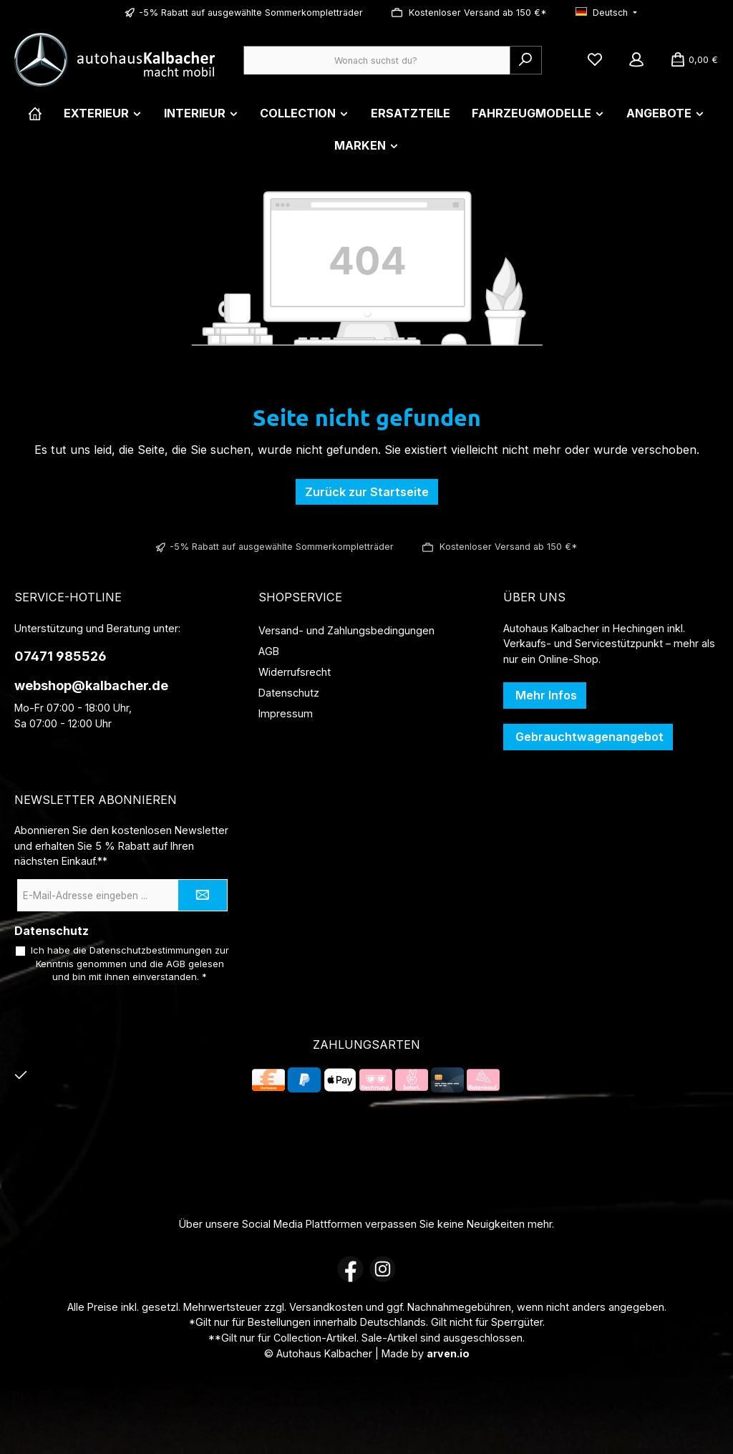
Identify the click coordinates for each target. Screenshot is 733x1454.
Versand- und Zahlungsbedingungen (346, 630)
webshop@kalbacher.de (91, 685)
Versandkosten (326, 1307)
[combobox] (376, 60)
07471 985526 (60, 656)
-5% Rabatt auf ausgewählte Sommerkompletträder (251, 12)
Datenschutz (288, 693)
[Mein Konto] (636, 60)
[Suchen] (526, 60)
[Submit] (203, 895)
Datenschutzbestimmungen (150, 950)
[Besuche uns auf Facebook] (350, 1269)
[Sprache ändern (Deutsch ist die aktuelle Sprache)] (606, 13)
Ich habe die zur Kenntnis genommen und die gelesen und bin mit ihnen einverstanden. (130, 963)
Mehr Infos (545, 695)
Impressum (285, 713)
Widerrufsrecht (294, 672)
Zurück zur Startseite (367, 492)
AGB (268, 651)
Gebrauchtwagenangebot (588, 737)
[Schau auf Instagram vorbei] (382, 1269)
